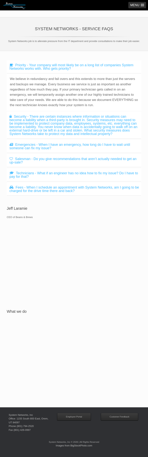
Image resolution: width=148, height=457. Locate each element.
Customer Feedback (119, 417)
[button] (137, 5)
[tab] (74, 66)
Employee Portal (74, 417)
